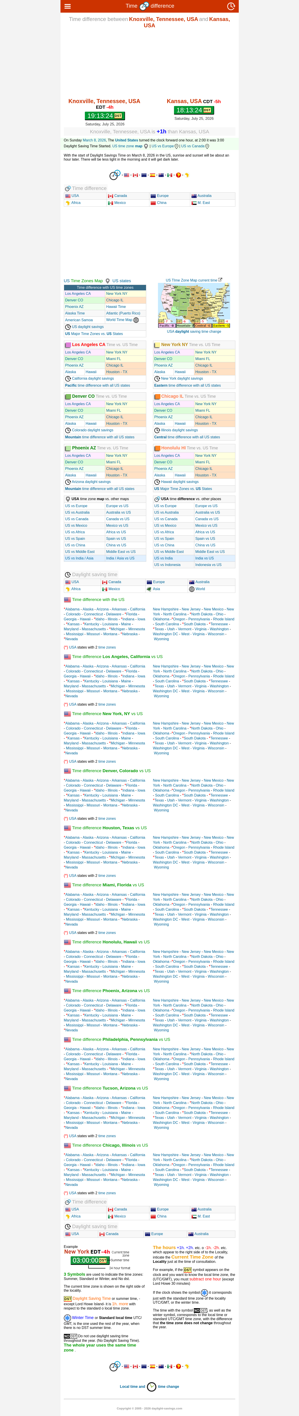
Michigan (118, 629)
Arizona (102, 609)
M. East (200, 203)
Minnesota (136, 629)
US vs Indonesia (167, 565)
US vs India (163, 558)
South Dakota (195, 624)
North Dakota (202, 614)
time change (168, 1386)
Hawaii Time (116, 307)
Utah (171, 629)
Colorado (73, 614)
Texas (159, 629)
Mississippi (74, 634)
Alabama (72, 609)
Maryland (71, 629)
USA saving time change (194, 331)
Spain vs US (116, 539)
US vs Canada (195, 146)
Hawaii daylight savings (176, 482)
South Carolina (167, 624)
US (67, 280)
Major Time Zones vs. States (94, 334)
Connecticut (93, 614)
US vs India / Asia (79, 558)
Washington (219, 629)
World (197, 589)
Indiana (128, 619)
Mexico (117, 203)
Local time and (138, 1386)
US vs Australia (77, 512)
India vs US (204, 558)
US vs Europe (165, 146)
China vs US (116, 545)
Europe (160, 196)
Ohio (219, 614)
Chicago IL (115, 300)
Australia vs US (118, 512)
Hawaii (91, 372)
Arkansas (119, 609)
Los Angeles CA (78, 294)
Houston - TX (116, 372)
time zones (107, 647)
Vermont (185, 629)
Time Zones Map (86, 280)
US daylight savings (84, 327)
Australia (201, 196)
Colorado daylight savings (89, 430)
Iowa (141, 619)
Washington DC (165, 634)
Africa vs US (116, 532)
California (137, 609)
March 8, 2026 (94, 140)
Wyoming (161, 639)
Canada (117, 196)
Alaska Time (75, 313)
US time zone (131, 146)
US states (121, 280)
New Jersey (191, 609)
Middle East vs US (121, 552)
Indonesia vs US (208, 565)
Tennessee (219, 624)
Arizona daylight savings (88, 482)
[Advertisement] (149, 63)
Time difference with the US (94, 599)
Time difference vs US (113, 656)
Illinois (113, 619)
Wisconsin (216, 634)
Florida (131, 614)
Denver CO (74, 300)
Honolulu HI (173, 447)
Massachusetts (94, 629)
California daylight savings (89, 378)
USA (75, 196)
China (158, 203)
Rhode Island (223, 619)
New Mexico (213, 609)
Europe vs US (117, 506)
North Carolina (174, 614)
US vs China (75, 545)
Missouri (93, 634)
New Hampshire (166, 609)
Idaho (99, 619)
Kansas (73, 624)
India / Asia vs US (120, 558)
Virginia (200, 629)
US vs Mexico (76, 525)
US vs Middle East (80, 552)
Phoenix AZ (74, 307)
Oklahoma (161, 619)
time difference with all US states (97, 385)
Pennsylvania (199, 619)
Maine (126, 624)
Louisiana (110, 624)
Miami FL (113, 359)
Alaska (70, 372)
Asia (153, 589)
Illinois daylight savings (176, 430)
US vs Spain (75, 539)
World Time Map (122, 320)
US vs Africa (75, 532)
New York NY (116, 294)
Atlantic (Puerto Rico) (123, 313)
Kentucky (91, 624)
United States (126, 140)
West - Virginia (192, 634)
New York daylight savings (178, 378)
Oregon (179, 619)
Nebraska (129, 634)
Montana (110, 634)
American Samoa (79, 320)
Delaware (113, 614)
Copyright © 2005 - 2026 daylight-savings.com (149, 1408)
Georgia (70, 619)
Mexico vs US (117, 525)
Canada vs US (118, 519)
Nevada (71, 639)
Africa (76, 203)
